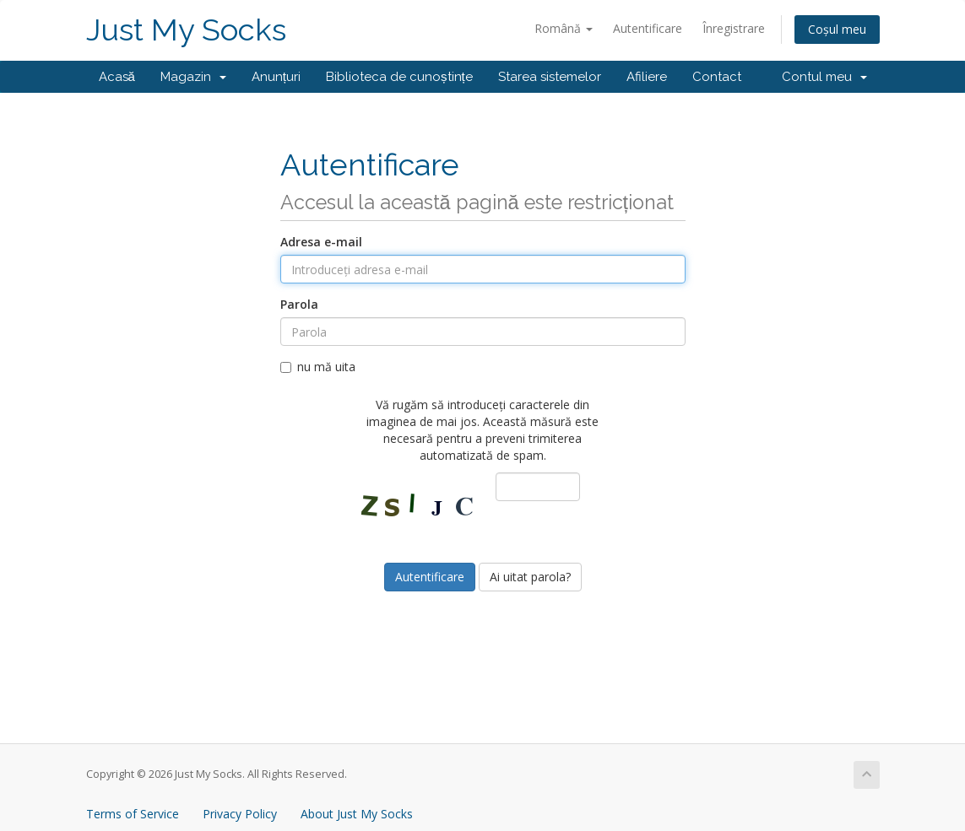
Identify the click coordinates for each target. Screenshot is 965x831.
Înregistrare (733, 28)
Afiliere (646, 76)
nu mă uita (317, 367)
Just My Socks (186, 30)
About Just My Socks (357, 814)
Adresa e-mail (321, 242)
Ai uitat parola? (530, 577)
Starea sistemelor (549, 76)
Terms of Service (132, 814)
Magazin (193, 76)
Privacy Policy (240, 814)
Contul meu (824, 76)
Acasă (117, 76)
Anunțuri (276, 76)
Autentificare (647, 28)
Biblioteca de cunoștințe (399, 76)
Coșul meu (837, 29)
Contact (716, 76)
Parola (299, 304)
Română (563, 28)
